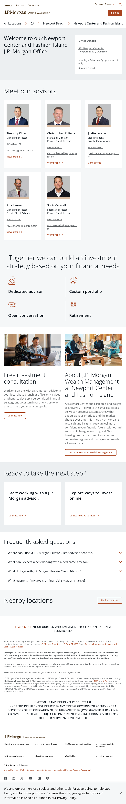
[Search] (120, 4)
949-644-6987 (95, 147)
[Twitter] (21, 778)
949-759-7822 (54, 219)
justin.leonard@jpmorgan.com (103, 155)
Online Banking (11, 769)
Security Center (44, 769)
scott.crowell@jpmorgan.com (62, 227)
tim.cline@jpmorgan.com (20, 150)
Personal (8, 4)
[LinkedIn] (39, 778)
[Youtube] (30, 778)
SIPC (105, 681)
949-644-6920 (54, 147)
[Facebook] (5, 778)
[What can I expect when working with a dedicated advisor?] (65, 562)
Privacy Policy (66, 798)
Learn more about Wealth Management (91, 452)
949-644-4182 (14, 144)
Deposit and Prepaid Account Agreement (72, 769)
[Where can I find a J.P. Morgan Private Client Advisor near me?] (65, 552)
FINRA (95, 681)
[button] (120, 793)
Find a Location (109, 600)
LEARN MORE (23, 627)
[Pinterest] (47, 778)
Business (20, 4)
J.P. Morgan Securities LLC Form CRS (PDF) (60, 644)
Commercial (34, 4)
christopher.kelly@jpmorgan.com (62, 155)
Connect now (15, 415)
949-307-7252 (14, 219)
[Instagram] (13, 778)
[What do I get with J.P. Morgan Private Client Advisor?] (65, 571)
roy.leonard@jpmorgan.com (22, 225)
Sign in (115, 12)
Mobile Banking (27, 769)
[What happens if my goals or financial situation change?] (65, 580)
